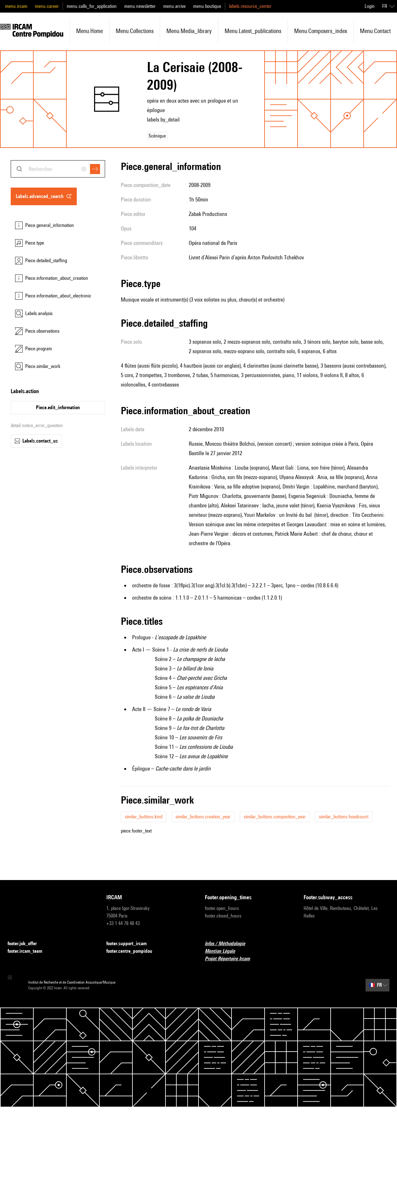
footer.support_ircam (130, 943)
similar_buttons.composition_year (275, 817)
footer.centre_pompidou (133, 951)
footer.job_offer (26, 943)
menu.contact (375, 30)
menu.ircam (16, 6)
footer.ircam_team (29, 951)
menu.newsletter (140, 6)
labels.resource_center (250, 6)
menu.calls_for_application (92, 6)
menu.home (89, 30)
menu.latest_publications (253, 30)
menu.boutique (207, 6)
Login (370, 6)
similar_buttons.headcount (343, 817)
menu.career (47, 6)
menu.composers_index (320, 30)
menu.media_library (189, 30)
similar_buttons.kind (143, 817)
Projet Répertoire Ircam (231, 959)
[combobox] (58, 169)
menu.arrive (174, 6)
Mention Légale (224, 951)
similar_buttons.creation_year (203, 817)
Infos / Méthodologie (229, 943)
